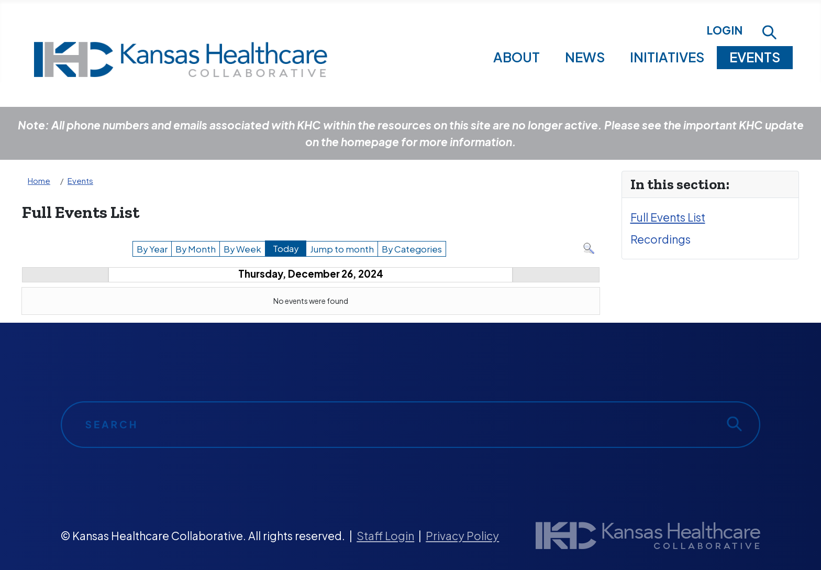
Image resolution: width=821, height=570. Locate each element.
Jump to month (342, 249)
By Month (195, 249)
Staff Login (385, 536)
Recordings (660, 239)
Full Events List (667, 217)
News (585, 57)
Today (285, 248)
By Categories (412, 249)
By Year (152, 249)
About (516, 57)
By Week (242, 249)
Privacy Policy (462, 536)
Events (754, 57)
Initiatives (667, 57)
